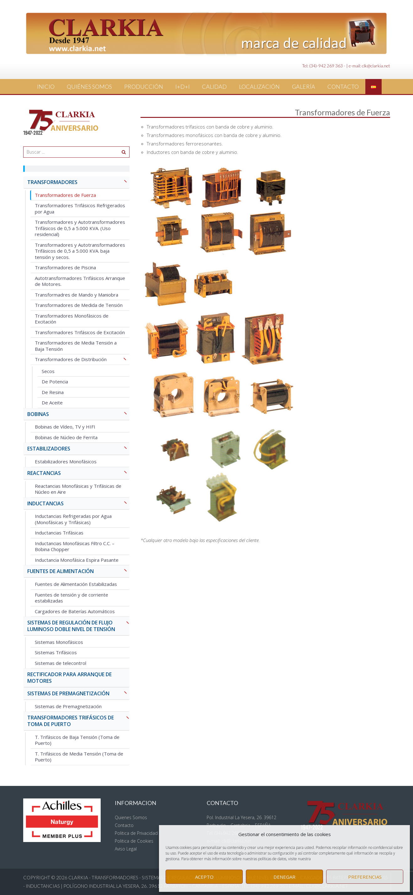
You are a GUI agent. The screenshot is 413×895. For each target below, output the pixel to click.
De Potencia (55, 381)
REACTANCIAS (78, 473)
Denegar (284, 877)
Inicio (46, 86)
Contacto (343, 86)
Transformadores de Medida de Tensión (79, 305)
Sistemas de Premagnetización (68, 706)
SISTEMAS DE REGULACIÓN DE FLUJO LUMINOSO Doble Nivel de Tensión (78, 626)
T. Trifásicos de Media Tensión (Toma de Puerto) (79, 756)
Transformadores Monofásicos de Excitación (72, 319)
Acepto (204, 877)
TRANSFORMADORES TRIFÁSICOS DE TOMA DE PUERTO (78, 721)
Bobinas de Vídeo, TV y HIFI (65, 427)
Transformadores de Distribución (82, 360)
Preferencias (365, 877)
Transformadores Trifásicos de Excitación (80, 332)
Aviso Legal (126, 849)
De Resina (53, 392)
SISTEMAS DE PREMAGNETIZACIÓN (78, 694)
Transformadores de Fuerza (65, 195)
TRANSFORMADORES (78, 182)
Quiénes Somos (89, 86)
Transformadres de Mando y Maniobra (76, 295)
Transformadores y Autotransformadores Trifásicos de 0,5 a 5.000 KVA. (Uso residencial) (80, 228)
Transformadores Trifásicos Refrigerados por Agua (80, 208)
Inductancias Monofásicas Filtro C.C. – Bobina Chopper (74, 546)
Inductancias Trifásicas (59, 532)
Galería (303, 86)
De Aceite (52, 402)
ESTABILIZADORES (78, 449)
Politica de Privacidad (136, 833)
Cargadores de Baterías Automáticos (75, 611)
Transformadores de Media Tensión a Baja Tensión (76, 346)
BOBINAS (78, 414)
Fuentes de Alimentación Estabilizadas (76, 584)
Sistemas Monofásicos (59, 642)
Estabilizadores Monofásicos (66, 461)
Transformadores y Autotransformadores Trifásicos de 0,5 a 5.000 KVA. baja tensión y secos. (80, 251)
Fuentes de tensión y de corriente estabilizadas (71, 598)
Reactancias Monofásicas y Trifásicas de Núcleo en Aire (78, 489)
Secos (48, 371)
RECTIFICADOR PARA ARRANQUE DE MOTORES (69, 677)
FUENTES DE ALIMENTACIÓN (78, 572)
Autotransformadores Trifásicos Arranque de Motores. (80, 281)
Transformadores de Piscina (65, 267)
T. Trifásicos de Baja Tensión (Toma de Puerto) (77, 740)
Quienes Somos (131, 817)
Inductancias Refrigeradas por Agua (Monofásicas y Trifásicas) (73, 519)
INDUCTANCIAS (78, 504)
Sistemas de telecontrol (60, 663)
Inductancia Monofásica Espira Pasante (77, 560)
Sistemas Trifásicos (56, 652)
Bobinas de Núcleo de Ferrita (66, 437)
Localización (259, 86)
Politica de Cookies (134, 841)
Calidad (214, 86)
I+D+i (182, 86)
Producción (143, 86)
